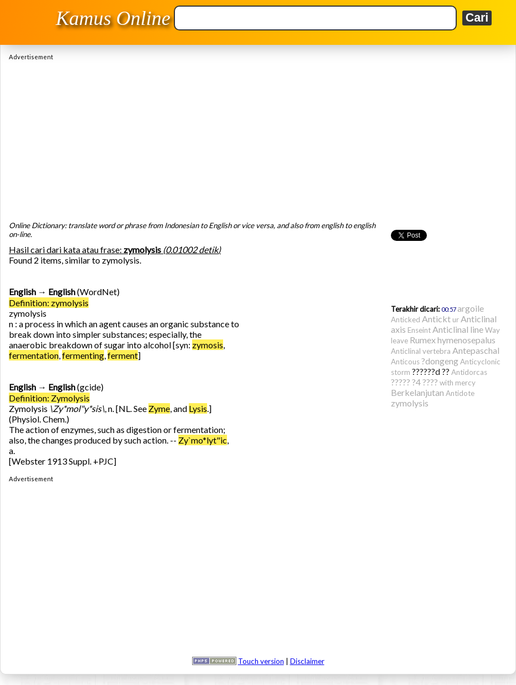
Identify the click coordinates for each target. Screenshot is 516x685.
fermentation (34, 355)
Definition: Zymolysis (49, 398)
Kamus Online (113, 18)
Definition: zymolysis (49, 302)
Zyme (159, 408)
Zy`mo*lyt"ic (202, 440)
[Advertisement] (258, 137)
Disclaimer (307, 661)
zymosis (207, 344)
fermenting (83, 355)
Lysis (198, 408)
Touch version (261, 661)
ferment (122, 355)
